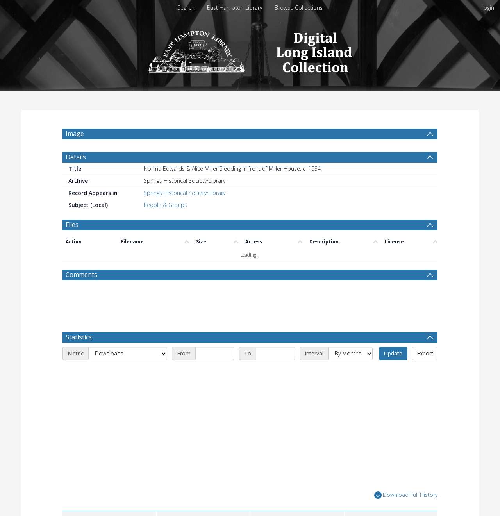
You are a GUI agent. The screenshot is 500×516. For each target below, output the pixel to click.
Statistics (79, 356)
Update (393, 372)
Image (75, 133)
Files (72, 243)
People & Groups (165, 223)
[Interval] (350, 372)
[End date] (275, 372)
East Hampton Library (234, 7)
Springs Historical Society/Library (184, 211)
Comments (81, 293)
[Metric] (127, 372)
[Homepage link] (250, 49)
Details (76, 175)
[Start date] (214, 372)
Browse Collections (299, 7)
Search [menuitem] (186, 7)
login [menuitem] (488, 7)
